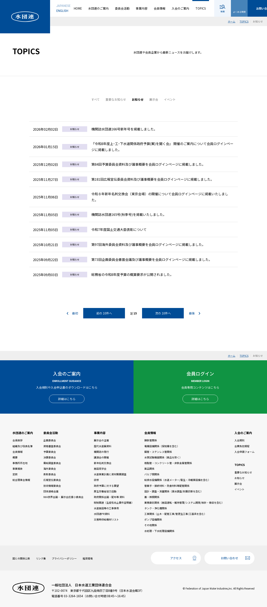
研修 (96, 480)
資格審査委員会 (52, 446)
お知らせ (138, 99)
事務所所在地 (20, 463)
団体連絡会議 (50, 491)
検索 (222, 11)
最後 (194, 313)
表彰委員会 (49, 474)
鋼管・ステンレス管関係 (158, 451)
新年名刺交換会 (102, 463)
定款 (15, 474)
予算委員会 (49, 451)
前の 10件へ (104, 313)
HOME (78, 8)
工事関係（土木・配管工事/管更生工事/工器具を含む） (175, 514)
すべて (95, 99)
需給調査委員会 (52, 463)
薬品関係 (149, 468)
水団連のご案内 (98, 8)
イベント (170, 99)
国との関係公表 (21, 558)
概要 (15, 457)
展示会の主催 (101, 440)
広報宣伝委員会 (52, 480)
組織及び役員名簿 (23, 446)
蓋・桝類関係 (151, 497)
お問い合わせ (229, 558)
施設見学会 (100, 468)
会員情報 (159, 8)
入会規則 (239, 440)
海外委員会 (49, 468)
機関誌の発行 (101, 451)
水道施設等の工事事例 (106, 508)
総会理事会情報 (21, 480)
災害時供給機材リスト (106, 519)
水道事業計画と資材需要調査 (110, 474)
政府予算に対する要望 (106, 485)
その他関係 (150, 525)
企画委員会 (49, 440)
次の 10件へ (163, 313)
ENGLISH (62, 10)
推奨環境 (88, 558)
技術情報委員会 (52, 485)
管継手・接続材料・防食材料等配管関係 (166, 485)
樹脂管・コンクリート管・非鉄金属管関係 (168, 463)
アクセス (176, 558)
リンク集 (41, 558)
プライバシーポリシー (64, 558)
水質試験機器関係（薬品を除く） (163, 457)
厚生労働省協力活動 (105, 491)
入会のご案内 (180, 8)
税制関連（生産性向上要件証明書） (114, 502)
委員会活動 (122, 8)
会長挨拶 (18, 440)
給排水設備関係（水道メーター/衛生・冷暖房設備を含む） (177, 480)
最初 (72, 313)
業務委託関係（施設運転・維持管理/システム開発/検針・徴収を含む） (184, 502)
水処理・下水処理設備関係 (159, 531)
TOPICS (200, 8)
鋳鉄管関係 (150, 440)
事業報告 (18, 468)
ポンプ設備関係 (153, 519)
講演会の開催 (101, 457)
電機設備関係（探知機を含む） (161, 446)
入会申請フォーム (244, 451)
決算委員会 (49, 457)
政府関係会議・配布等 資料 (109, 497)
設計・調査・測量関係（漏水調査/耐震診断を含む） (173, 491)
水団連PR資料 (102, 514)
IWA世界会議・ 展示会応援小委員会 (63, 497)
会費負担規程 (241, 446)
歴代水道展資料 (102, 446)
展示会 (153, 99)
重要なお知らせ (116, 99)
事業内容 (141, 8)
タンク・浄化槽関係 (155, 508)
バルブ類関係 (151, 474)
